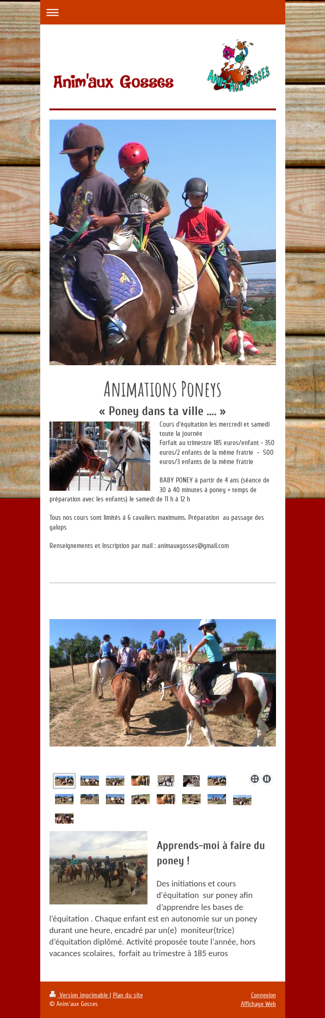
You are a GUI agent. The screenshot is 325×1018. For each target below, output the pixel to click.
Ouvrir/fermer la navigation (163, 12)
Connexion (263, 995)
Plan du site (128, 995)
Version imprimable (79, 995)
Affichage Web (258, 1004)
